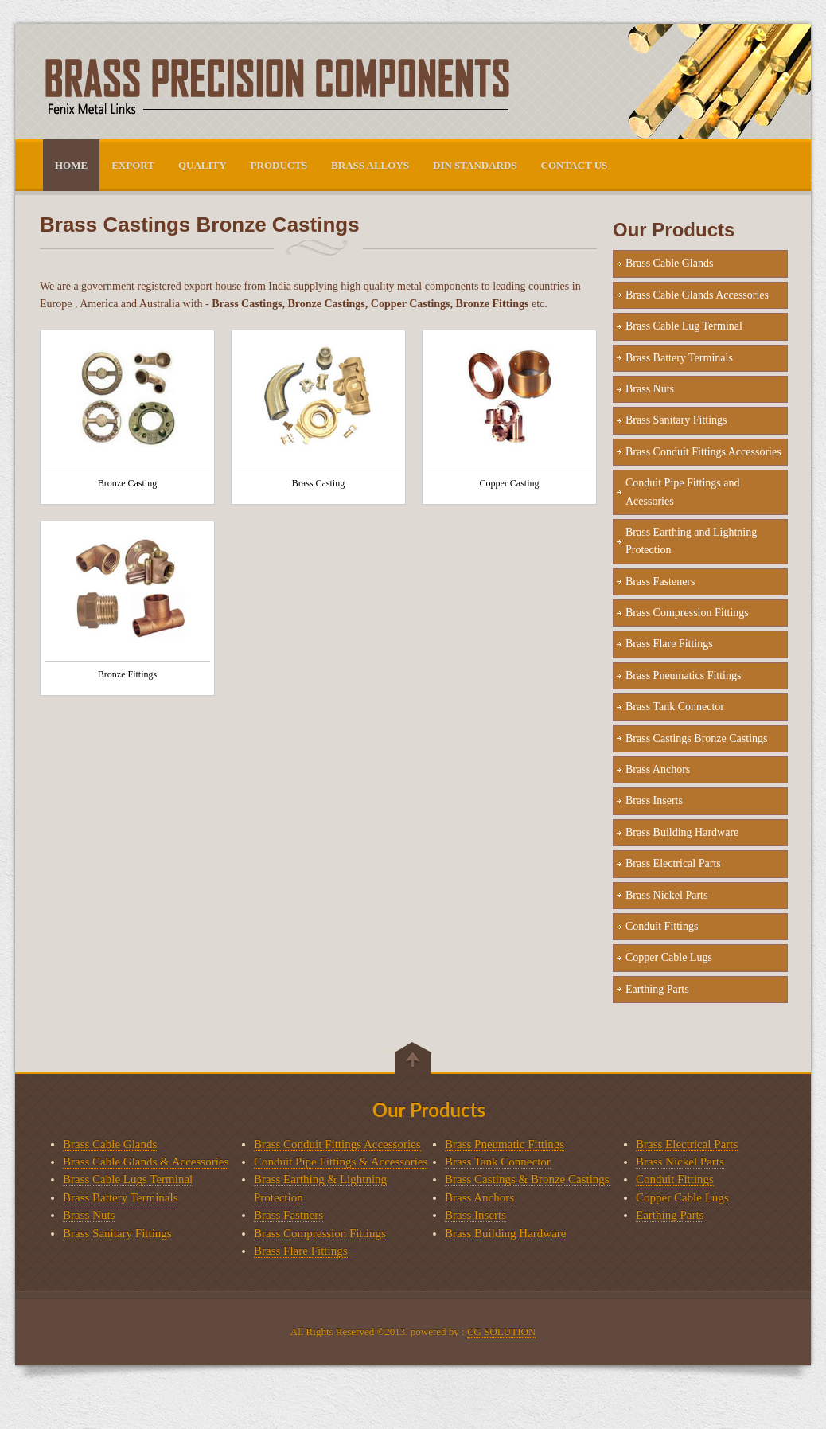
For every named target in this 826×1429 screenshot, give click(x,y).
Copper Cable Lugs (668, 957)
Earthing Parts (657, 989)
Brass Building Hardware (681, 832)
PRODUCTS (279, 165)
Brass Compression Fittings (687, 613)
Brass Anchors (657, 769)
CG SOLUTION (501, 1331)
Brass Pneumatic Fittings (504, 1144)
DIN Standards (475, 165)
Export (132, 165)
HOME (71, 165)
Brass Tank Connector (674, 707)
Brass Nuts (649, 389)
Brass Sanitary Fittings (676, 420)
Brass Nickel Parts (666, 895)
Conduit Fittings (661, 926)
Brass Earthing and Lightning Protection (691, 541)
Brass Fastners (288, 1214)
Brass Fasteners (660, 582)
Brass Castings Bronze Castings (696, 738)
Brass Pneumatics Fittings (683, 675)
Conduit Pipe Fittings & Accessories (340, 1161)
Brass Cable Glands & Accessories (145, 1161)
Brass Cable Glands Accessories (697, 295)
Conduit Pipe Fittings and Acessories (682, 491)
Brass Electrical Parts (673, 863)
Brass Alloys (370, 165)
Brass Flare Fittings (669, 644)
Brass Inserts (654, 800)
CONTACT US (574, 165)
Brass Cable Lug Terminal (683, 326)
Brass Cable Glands (669, 263)
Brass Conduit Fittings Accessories (703, 452)
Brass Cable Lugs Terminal (128, 1179)
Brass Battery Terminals (679, 358)
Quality (202, 165)
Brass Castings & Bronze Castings (527, 1179)
